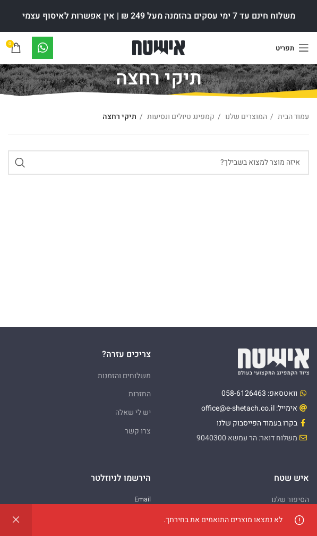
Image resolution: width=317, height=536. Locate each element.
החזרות (139, 393)
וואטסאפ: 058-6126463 (259, 393)
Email (142, 499)
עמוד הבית (292, 116)
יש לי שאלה (133, 412)
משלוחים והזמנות (124, 375)
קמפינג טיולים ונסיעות (180, 116)
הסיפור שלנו (290, 499)
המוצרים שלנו (245, 116)
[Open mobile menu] (292, 47)
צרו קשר (138, 431)
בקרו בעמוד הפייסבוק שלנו (257, 423)
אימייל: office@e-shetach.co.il (249, 408)
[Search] (158, 162)
